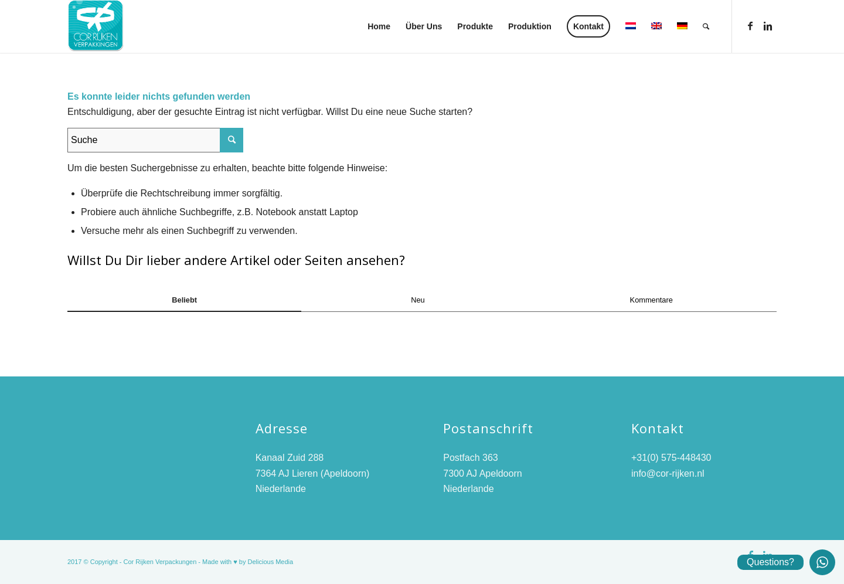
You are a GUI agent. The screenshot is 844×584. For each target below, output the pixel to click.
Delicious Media (271, 561)
